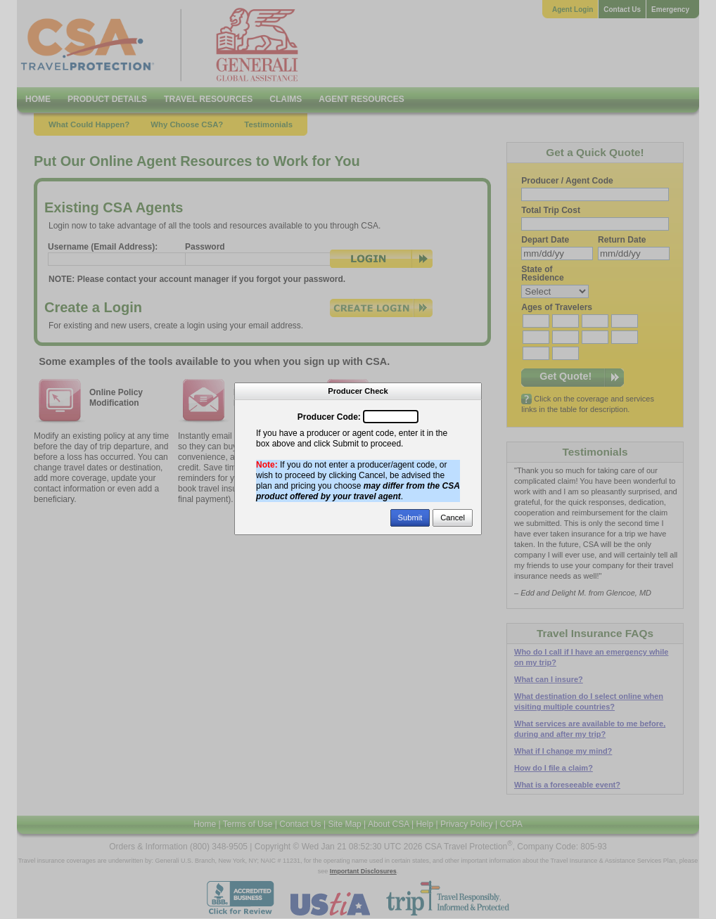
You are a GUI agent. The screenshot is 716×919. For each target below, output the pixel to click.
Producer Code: (329, 417)
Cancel (452, 517)
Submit (410, 517)
